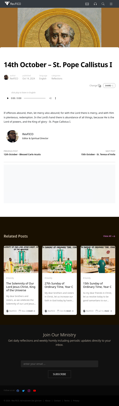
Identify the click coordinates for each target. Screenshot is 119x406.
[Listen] (86, 4)
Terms (67, 400)
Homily (11, 278)
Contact (57, 400)
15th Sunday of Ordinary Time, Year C (97, 285)
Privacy (76, 400)
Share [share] (109, 85)
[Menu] (111, 4)
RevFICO (14, 78)
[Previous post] (32, 152)
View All (109, 236)
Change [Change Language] (95, 85)
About (47, 400)
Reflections (57, 78)
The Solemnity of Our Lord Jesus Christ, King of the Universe (20, 287)
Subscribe (59, 374)
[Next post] (87, 152)
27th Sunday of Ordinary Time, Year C (59, 285)
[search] (103, 4)
